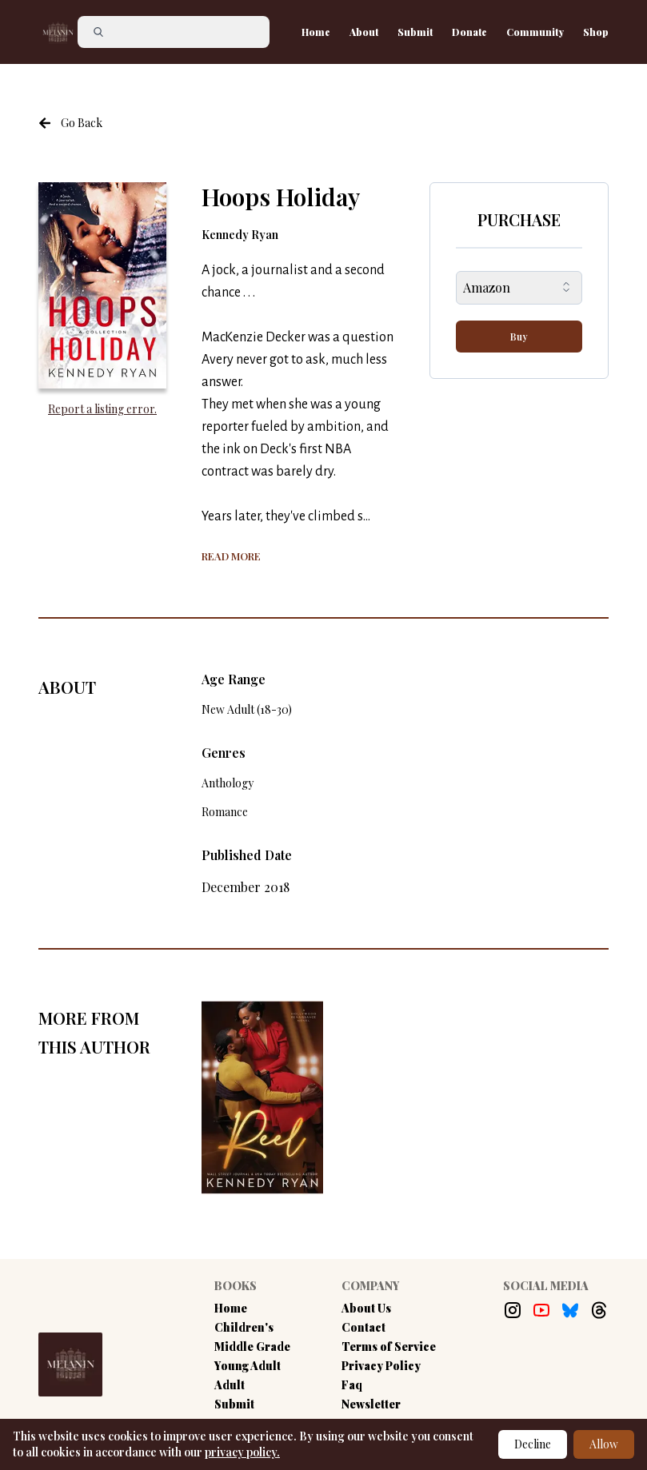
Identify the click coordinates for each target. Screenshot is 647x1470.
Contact (363, 1327)
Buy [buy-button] (519, 336)
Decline (532, 1444)
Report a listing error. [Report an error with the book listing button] (102, 408)
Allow (603, 1444)
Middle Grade (252, 1346)
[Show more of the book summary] (231, 555)
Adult (229, 1384)
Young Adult (247, 1365)
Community (535, 32)
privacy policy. (242, 1452)
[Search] (174, 32)
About (363, 32)
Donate (469, 32)
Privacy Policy (381, 1365)
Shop (596, 32)
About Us (366, 1308)
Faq (351, 1384)
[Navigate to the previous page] (70, 123)
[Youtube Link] (541, 1310)
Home (316, 32)
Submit (415, 32)
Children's (244, 1327)
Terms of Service (388, 1346)
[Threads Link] (599, 1310)
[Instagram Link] (512, 1310)
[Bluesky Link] (570, 1310)
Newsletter (371, 1404)
